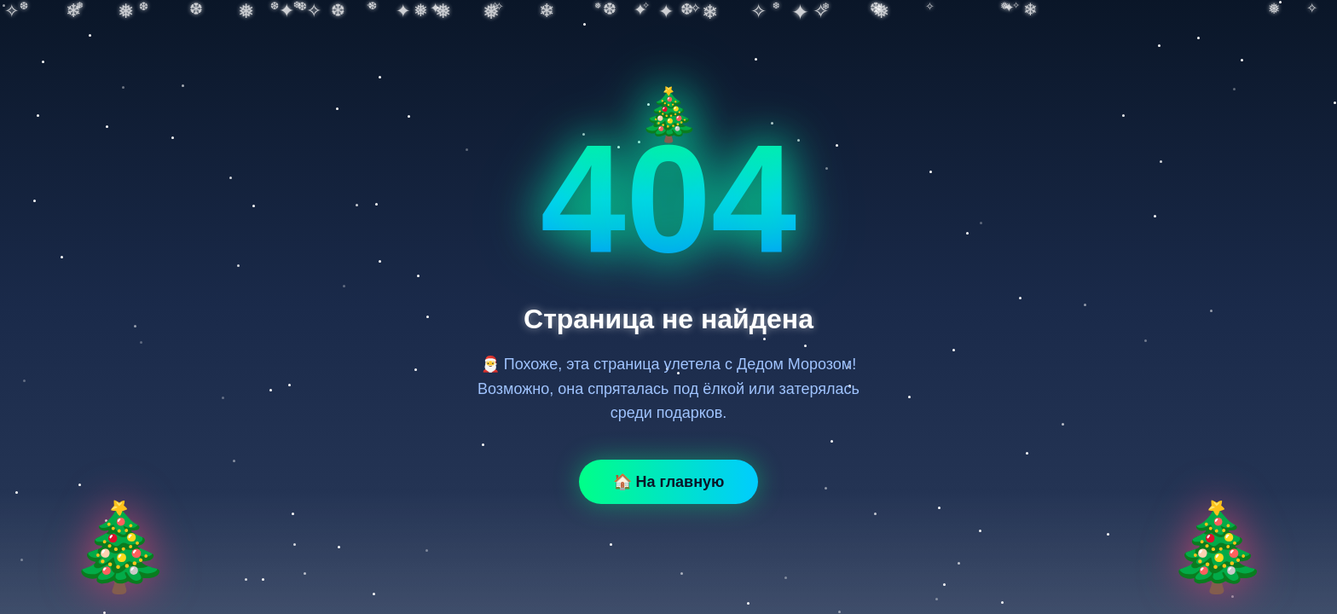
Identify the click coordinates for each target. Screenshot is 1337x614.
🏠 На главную (669, 481)
